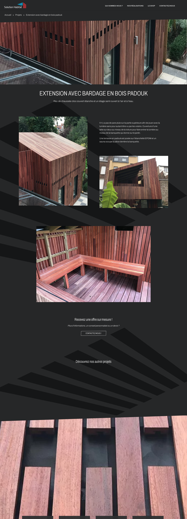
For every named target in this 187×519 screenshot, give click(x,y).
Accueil (8, 15)
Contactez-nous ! (93, 333)
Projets (18, 15)
